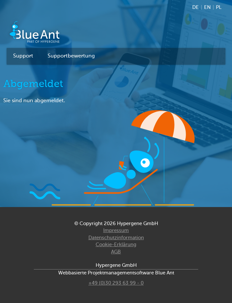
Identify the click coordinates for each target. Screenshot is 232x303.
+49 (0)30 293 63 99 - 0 (116, 283)
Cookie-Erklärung (116, 244)
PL (218, 7)
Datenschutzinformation (116, 237)
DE (195, 7)
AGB (116, 251)
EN (207, 7)
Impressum (116, 230)
